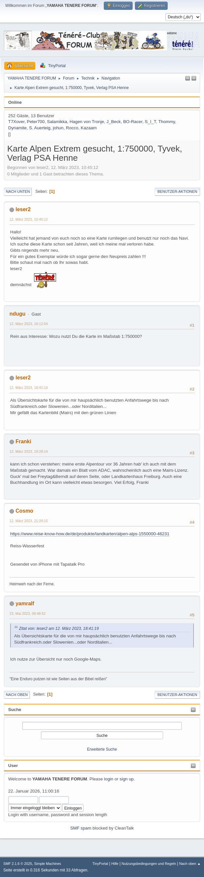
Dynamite (17, 127)
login (108, 779)
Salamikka (57, 121)
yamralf (24, 603)
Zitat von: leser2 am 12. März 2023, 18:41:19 (59, 628)
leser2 (22, 209)
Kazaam (89, 127)
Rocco (72, 127)
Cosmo (24, 511)
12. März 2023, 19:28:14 (28, 451)
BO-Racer (132, 121)
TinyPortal (100, 864)
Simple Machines (47, 864)
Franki (23, 441)
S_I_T (150, 121)
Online (15, 102)
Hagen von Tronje (86, 121)
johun (58, 127)
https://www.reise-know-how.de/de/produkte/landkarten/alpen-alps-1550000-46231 (89, 533)
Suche (14, 709)
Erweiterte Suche (102, 749)
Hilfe (115, 864)
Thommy (166, 121)
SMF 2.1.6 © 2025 (17, 864)
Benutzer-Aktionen (177, 191)
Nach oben (17, 695)
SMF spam (80, 828)
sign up (127, 779)
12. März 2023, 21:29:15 (28, 521)
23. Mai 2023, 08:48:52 (27, 613)
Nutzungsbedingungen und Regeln (148, 864)
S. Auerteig (39, 127)
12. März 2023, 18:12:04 (28, 324)
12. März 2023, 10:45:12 (28, 219)
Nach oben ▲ (190, 864)
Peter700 (36, 121)
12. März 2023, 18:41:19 (28, 388)
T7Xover (16, 121)
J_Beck (113, 121)
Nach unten (18, 191)
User (13, 765)
